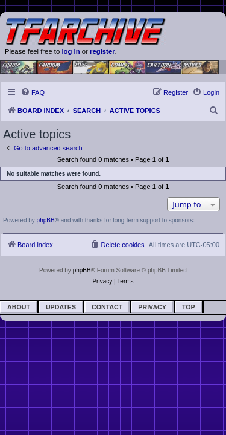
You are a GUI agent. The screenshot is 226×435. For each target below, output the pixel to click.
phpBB (46, 220)
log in (70, 51)
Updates (61, 307)
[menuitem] (32, 92)
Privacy (152, 307)
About (18, 307)
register (102, 51)
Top (188, 307)
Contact (107, 307)
